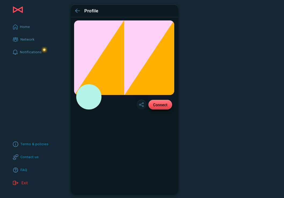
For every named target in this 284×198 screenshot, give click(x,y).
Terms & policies (34, 144)
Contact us (29, 157)
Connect (160, 105)
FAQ (23, 170)
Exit (20, 183)
